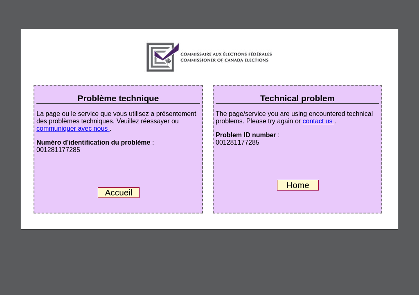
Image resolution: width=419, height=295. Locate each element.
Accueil (118, 192)
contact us (318, 121)
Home (297, 185)
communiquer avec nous (73, 128)
